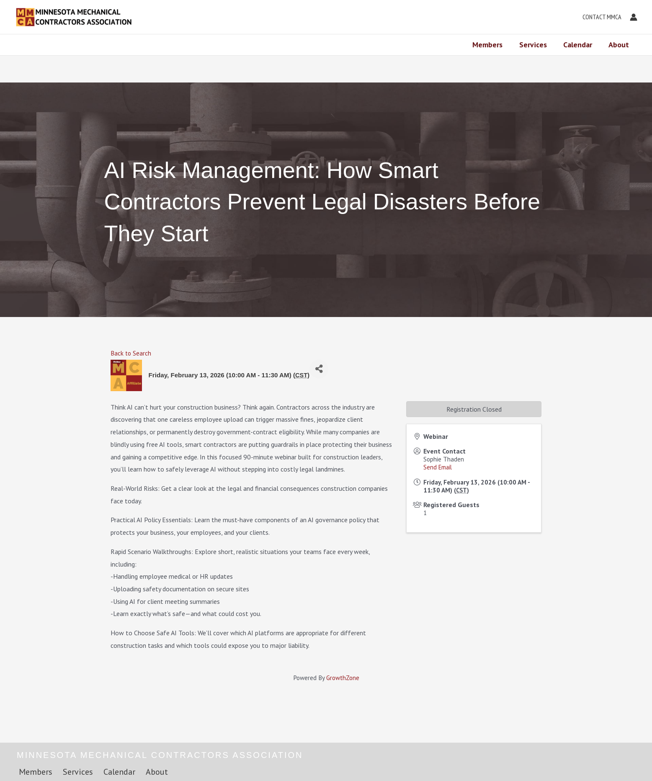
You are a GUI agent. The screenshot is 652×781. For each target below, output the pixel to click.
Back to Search (131, 353)
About (619, 44)
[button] (599, 17)
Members (492, 44)
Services (536, 44)
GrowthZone (342, 678)
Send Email (437, 467)
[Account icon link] (633, 17)
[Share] (318, 369)
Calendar (579, 44)
